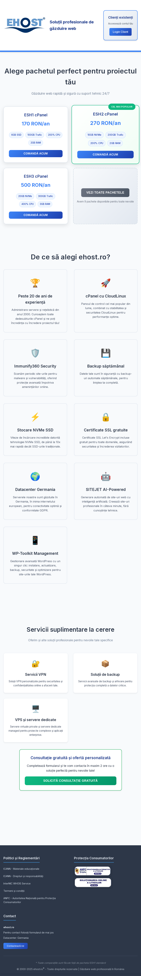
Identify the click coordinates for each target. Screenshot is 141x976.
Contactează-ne (15, 946)
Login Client (120, 31)
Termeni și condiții (13, 890)
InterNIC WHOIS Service (17, 883)
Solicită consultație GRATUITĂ (70, 780)
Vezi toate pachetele (105, 192)
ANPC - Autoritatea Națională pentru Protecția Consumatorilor (29, 900)
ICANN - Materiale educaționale (21, 868)
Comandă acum (36, 153)
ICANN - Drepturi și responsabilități (23, 876)
